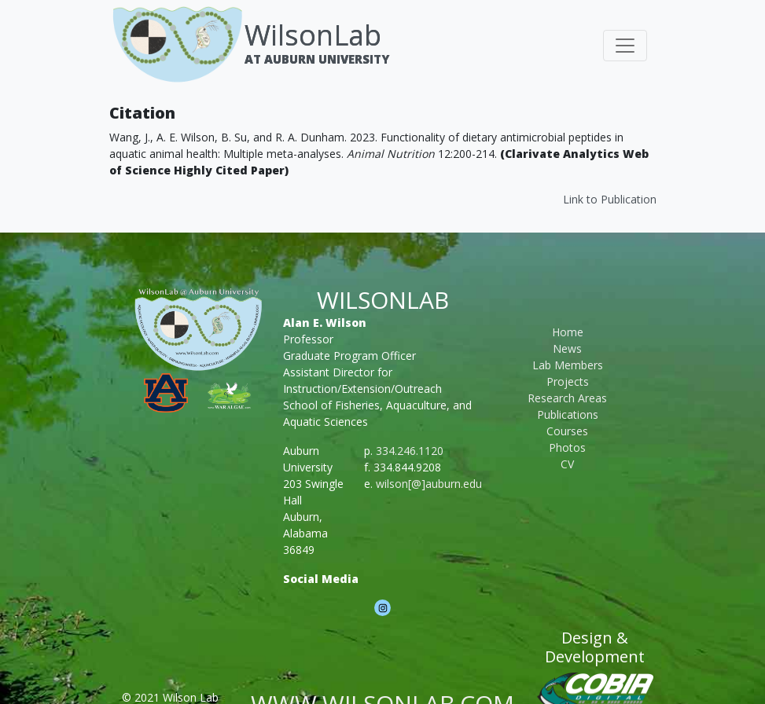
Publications (567, 414)
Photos (567, 447)
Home (567, 331)
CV (567, 463)
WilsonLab (313, 35)
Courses (567, 431)
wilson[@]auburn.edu (429, 483)
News (567, 348)
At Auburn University (317, 59)
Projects (567, 381)
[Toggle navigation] (625, 45)
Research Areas (567, 397)
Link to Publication (610, 199)
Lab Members (567, 365)
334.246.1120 (409, 450)
